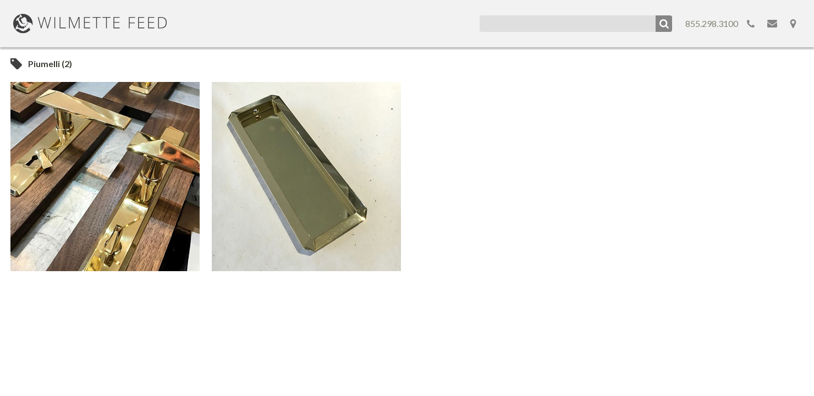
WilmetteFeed (90, 24)
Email (772, 23)
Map (793, 23)
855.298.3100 (711, 23)
